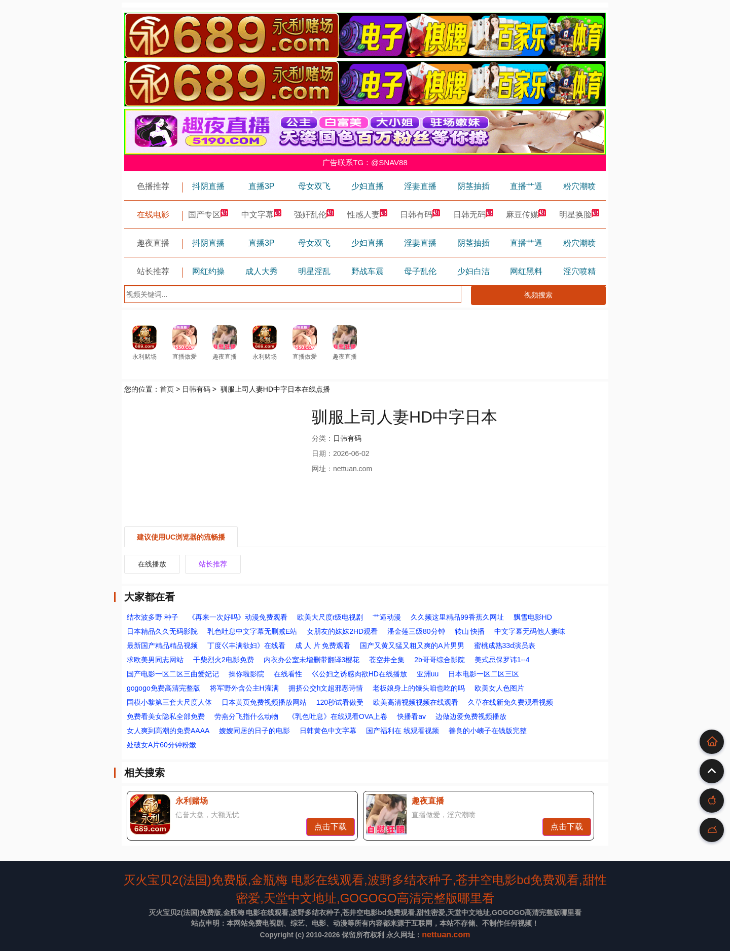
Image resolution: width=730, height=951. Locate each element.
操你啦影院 (246, 674)
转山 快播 (470, 631)
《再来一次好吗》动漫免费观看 (237, 617)
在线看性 (288, 674)
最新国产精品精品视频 (162, 645)
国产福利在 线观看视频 (402, 731)
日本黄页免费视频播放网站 (264, 702)
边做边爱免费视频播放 (470, 716)
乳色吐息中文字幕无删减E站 (252, 631)
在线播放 (152, 564)
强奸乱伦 (314, 214)
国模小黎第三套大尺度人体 (169, 702)
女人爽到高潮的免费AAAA (168, 731)
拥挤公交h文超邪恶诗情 (325, 688)
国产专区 (208, 214)
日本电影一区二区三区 (483, 674)
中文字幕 (261, 214)
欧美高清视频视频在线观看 (415, 702)
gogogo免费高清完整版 (163, 688)
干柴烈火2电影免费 (223, 660)
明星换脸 (579, 214)
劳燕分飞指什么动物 (246, 716)
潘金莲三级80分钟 (416, 631)
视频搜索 (538, 295)
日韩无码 (473, 214)
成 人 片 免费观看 (323, 645)
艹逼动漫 (387, 617)
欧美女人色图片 (499, 688)
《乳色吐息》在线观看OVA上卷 (338, 716)
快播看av (411, 716)
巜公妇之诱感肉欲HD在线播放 (359, 674)
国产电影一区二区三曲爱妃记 (173, 674)
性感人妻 (367, 214)
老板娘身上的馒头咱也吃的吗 (419, 688)
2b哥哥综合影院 (439, 660)
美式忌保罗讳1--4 (502, 660)
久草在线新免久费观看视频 (510, 702)
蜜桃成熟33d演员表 (504, 645)
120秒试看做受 (339, 702)
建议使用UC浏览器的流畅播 (181, 537)
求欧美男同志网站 (155, 660)
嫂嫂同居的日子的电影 (254, 731)
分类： (322, 438)
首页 (167, 389)
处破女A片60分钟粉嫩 (161, 745)
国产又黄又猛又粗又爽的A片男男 (412, 645)
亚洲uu (428, 674)
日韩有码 (420, 214)
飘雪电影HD (533, 617)
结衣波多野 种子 (152, 617)
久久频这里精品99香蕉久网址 (457, 617)
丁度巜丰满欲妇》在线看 (246, 645)
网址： (322, 469)
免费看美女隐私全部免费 (166, 716)
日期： (322, 453)
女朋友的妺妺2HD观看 (342, 631)
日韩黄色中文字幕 (328, 731)
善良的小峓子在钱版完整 (488, 731)
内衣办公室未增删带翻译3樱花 (312, 660)
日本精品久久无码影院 (162, 631)
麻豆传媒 (526, 214)
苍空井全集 (387, 660)
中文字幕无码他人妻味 (529, 631)
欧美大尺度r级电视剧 (330, 617)
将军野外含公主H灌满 (244, 688)
